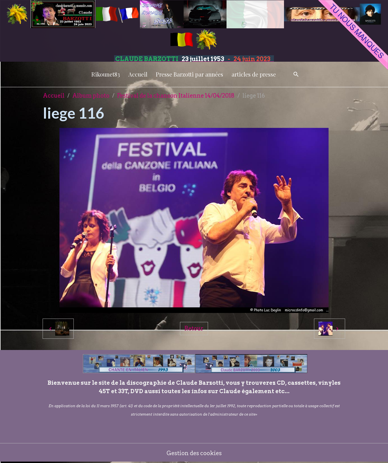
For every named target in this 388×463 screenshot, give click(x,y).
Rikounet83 (105, 74)
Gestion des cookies (194, 453)
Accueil (137, 74)
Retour (194, 328)
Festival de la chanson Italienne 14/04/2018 (176, 95)
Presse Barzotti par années (189, 74)
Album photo (90, 95)
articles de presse (254, 74)
